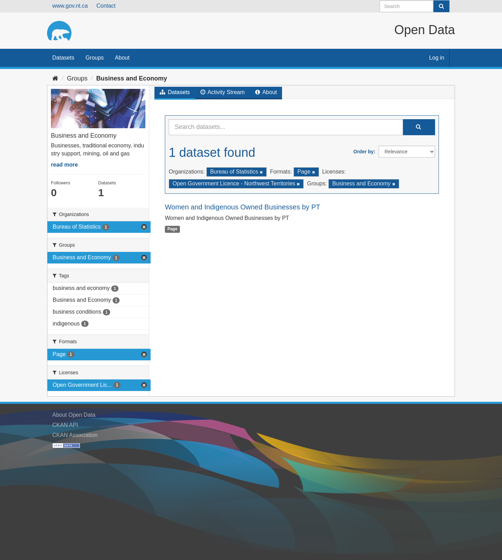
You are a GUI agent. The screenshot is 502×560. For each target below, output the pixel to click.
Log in (436, 58)
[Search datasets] (415, 6)
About (122, 58)
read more (64, 165)
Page (172, 229)
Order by (363, 151)
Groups (94, 58)
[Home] (55, 78)
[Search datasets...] (286, 127)
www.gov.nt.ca (70, 6)
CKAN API (65, 425)
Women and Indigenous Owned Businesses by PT (242, 207)
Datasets (63, 58)
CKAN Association (75, 435)
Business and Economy (131, 78)
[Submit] (441, 6)
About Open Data (74, 415)
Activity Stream (222, 92)
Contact (105, 6)
